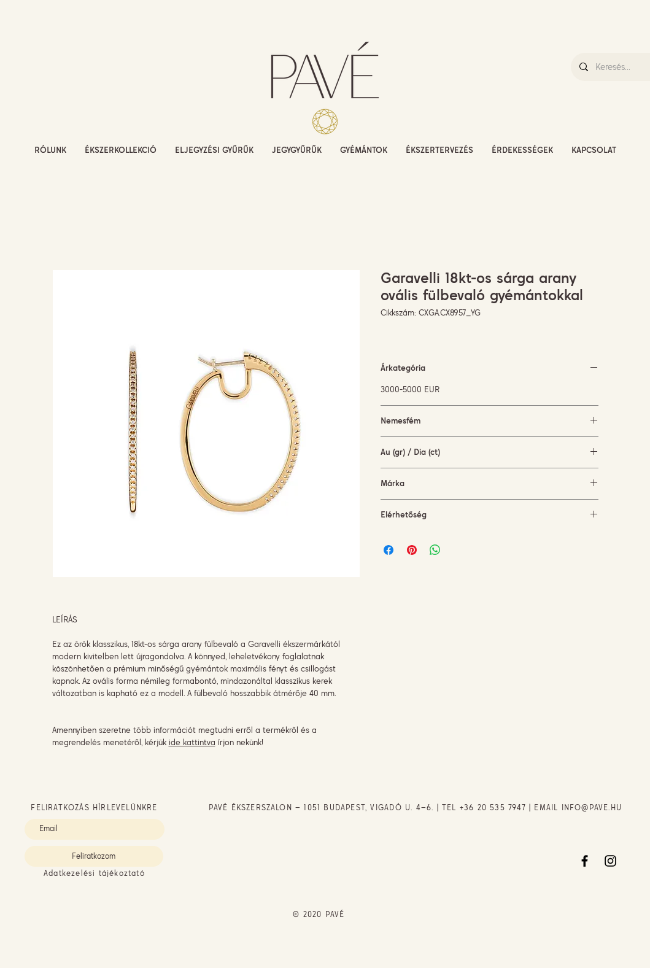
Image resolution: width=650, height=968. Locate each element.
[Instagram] (610, 861)
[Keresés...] (622, 67)
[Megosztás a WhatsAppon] (435, 550)
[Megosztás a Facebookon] (388, 550)
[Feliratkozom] (94, 856)
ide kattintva (192, 742)
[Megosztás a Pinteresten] (411, 550)
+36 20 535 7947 (493, 807)
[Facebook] (584, 861)
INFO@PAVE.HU (592, 807)
